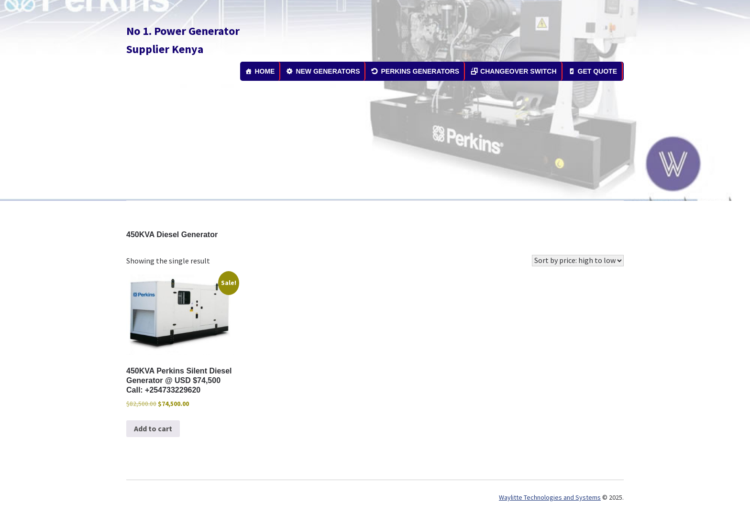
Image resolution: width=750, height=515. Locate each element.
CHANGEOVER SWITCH (518, 71)
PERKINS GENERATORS (420, 71)
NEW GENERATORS (328, 71)
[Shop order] (578, 260)
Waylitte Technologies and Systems (550, 497)
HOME (264, 71)
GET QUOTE (597, 71)
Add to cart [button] (153, 428)
